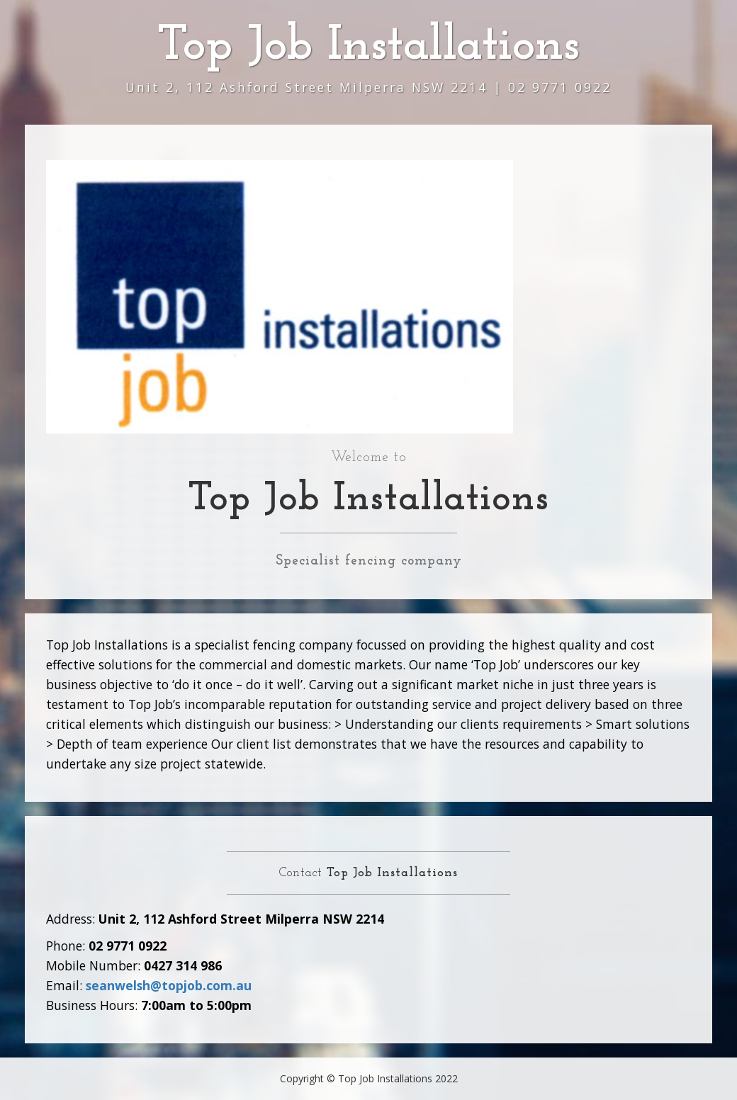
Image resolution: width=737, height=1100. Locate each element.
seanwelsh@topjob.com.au (169, 985)
